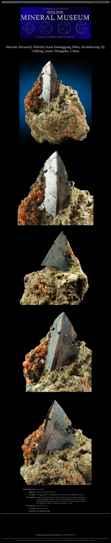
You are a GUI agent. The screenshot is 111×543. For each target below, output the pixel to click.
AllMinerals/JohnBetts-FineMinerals (12, 2)
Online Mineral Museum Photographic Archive (38, 2)
